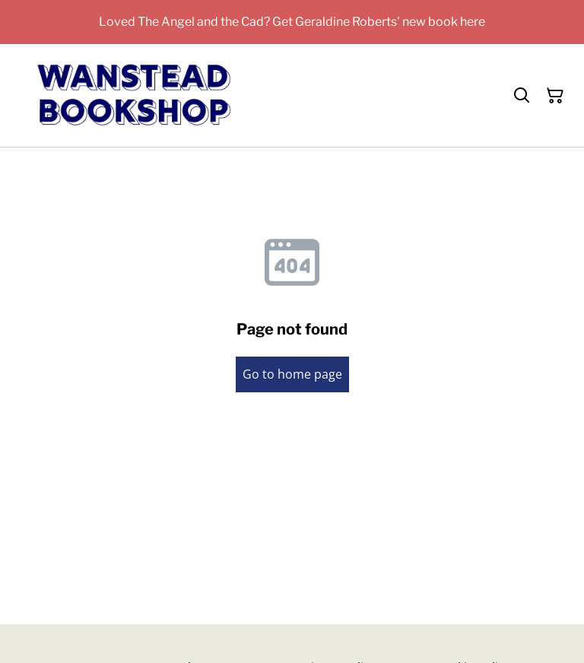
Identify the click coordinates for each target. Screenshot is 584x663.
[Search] (521, 96)
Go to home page (292, 374)
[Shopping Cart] (555, 96)
